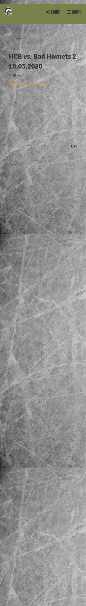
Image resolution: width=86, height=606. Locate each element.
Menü (74, 12)
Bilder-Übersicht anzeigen (28, 84)
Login (52, 12)
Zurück (17, 39)
